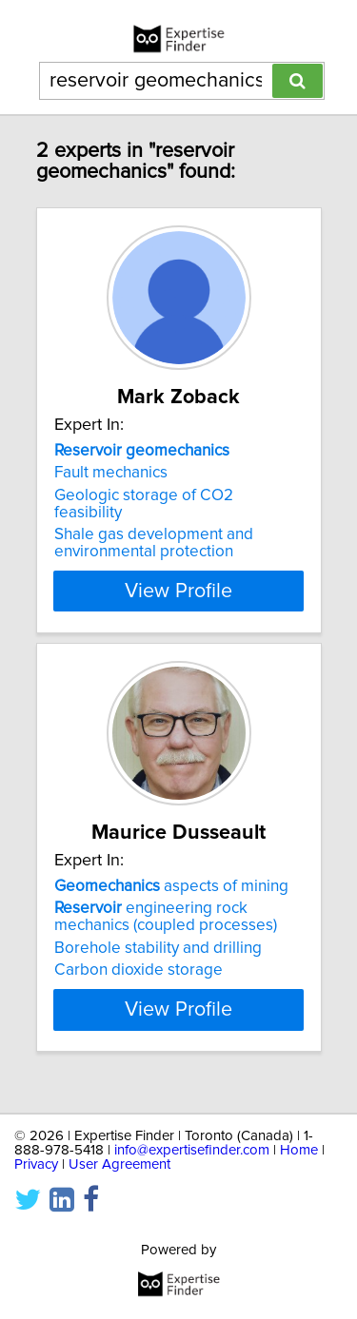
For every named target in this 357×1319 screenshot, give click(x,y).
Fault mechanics (111, 472)
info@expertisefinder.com (191, 1150)
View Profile (178, 590)
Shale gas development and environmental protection (153, 543)
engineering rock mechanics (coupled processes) (165, 917)
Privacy (36, 1164)
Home (299, 1150)
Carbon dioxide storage (138, 970)
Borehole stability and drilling (158, 948)
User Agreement (119, 1164)
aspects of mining (171, 886)
